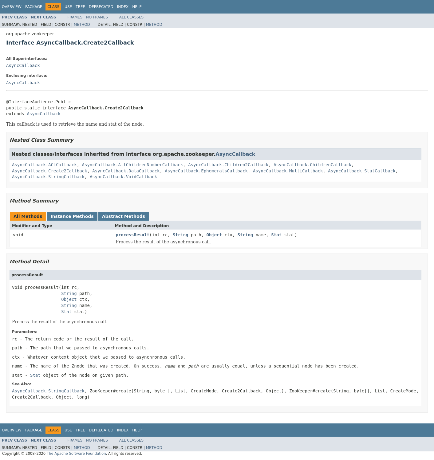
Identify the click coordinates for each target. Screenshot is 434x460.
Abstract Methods (123, 216)
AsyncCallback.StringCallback (48, 176)
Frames (75, 17)
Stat (276, 234)
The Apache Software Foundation (76, 453)
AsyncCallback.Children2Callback (228, 164)
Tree (80, 7)
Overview (12, 7)
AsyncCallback (23, 65)
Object (214, 234)
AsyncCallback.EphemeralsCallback (206, 170)
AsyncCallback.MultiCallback (288, 170)
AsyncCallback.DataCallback (126, 170)
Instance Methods (71, 216)
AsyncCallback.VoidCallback (123, 176)
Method (82, 24)
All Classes (131, 17)
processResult (133, 234)
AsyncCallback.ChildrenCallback (312, 164)
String (180, 234)
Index (123, 7)
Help (137, 7)
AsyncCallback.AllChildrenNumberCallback (132, 164)
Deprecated (101, 7)
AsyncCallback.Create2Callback (49, 170)
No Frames (97, 17)
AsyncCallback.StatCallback (361, 170)
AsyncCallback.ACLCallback (44, 164)
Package (33, 7)
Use (68, 7)
